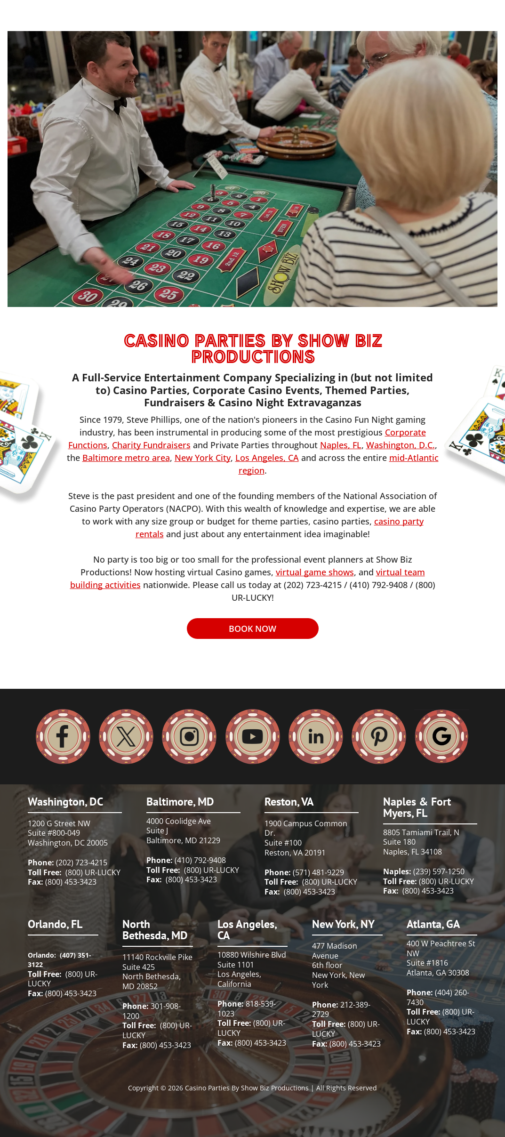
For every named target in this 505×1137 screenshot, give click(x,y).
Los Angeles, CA (267, 457)
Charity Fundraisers (151, 445)
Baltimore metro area (126, 457)
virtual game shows (315, 572)
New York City (203, 457)
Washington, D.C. (400, 445)
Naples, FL (340, 445)
